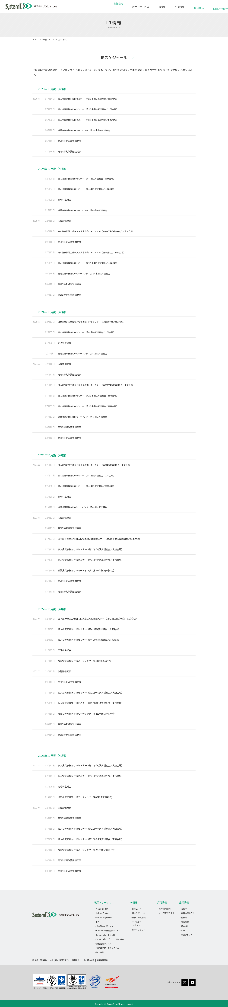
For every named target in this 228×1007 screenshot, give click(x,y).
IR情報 (162, 6)
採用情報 (199, 6)
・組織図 (183, 917)
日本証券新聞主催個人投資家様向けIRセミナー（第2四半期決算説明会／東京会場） (99, 385)
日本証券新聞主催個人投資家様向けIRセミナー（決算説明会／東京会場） (94, 252)
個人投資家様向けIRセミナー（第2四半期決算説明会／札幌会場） (91, 119)
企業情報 (180, 6)
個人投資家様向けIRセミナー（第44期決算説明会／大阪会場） (89, 189)
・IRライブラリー (137, 929)
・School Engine (101, 913)
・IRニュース (135, 908)
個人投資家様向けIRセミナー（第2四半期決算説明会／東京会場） (91, 98)
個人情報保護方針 (62, 960)
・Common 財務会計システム (107, 930)
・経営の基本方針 (186, 913)
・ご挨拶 (183, 908)
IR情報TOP (47, 39)
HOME (35, 39)
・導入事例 (99, 952)
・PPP (97, 921)
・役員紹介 (184, 926)
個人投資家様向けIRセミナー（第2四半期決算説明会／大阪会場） (91, 109)
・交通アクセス (185, 934)
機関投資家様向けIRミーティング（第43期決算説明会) (85, 353)
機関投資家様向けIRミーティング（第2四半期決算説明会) (86, 130)
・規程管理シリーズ (102, 943)
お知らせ (118, 6)
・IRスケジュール (137, 913)
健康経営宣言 (102, 960)
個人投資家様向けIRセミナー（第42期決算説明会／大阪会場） (89, 475)
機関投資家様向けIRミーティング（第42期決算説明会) (85, 507)
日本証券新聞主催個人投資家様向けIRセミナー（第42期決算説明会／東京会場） (98, 465)
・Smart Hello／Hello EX (104, 934)
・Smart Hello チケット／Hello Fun (109, 939)
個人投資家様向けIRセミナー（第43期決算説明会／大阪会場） (89, 332)
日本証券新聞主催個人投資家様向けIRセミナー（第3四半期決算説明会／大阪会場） (99, 231)
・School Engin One (103, 917)
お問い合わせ (218, 7)
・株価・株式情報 (138, 917)
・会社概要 (184, 921)
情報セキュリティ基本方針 (83, 960)
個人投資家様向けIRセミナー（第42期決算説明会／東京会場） (89, 486)
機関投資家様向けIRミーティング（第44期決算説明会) (85, 210)
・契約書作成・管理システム (106, 947)
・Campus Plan (101, 908)
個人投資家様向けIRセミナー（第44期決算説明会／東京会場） (89, 178)
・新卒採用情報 (164, 908)
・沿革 (182, 930)
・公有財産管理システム (104, 926)
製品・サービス (140, 6)
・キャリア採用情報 (165, 913)
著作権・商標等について (42, 960)
